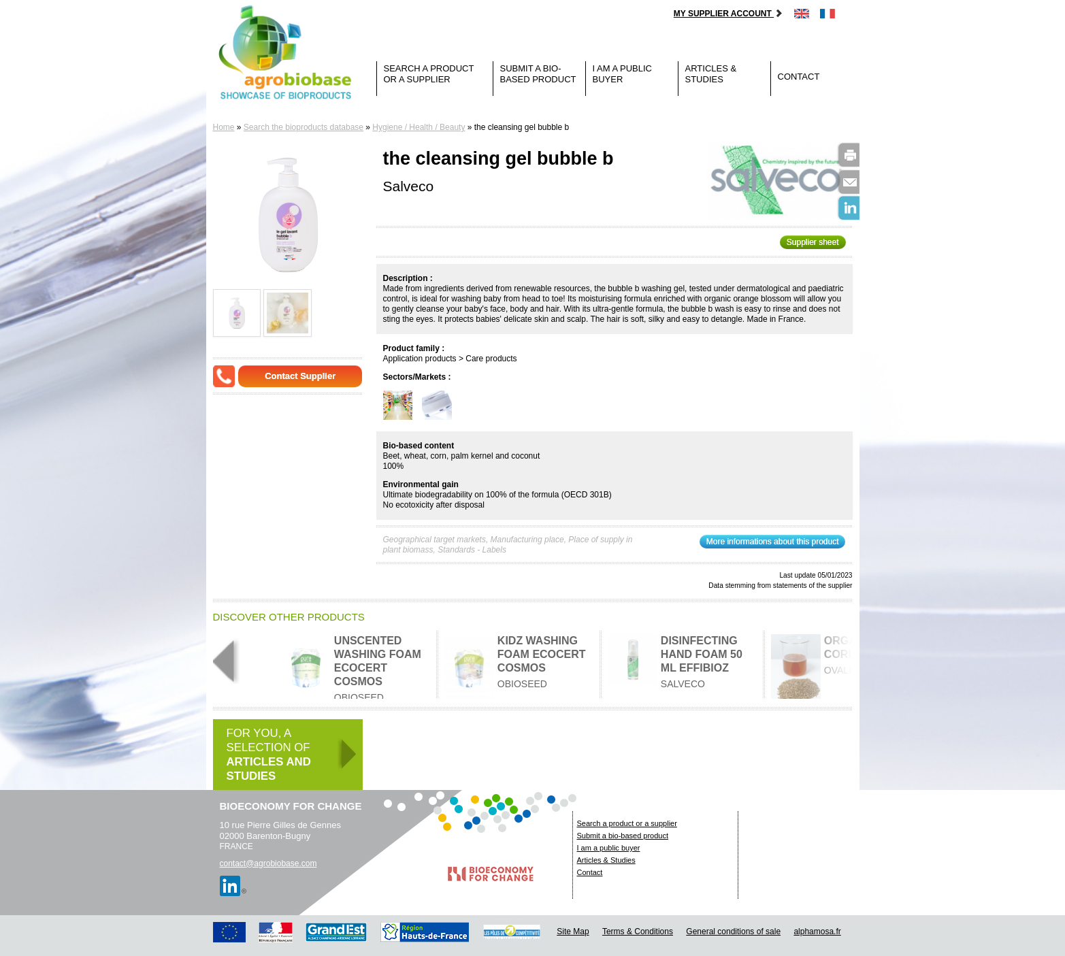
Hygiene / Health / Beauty (418, 127)
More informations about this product (772, 541)
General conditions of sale (733, 931)
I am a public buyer (622, 73)
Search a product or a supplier (429, 73)
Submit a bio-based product (538, 73)
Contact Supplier (300, 376)
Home (224, 127)
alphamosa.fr (816, 931)
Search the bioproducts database (303, 127)
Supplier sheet (813, 242)
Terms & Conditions (637, 931)
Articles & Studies (711, 73)
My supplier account (728, 13)
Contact (799, 76)
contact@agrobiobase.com (268, 863)
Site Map (573, 931)
